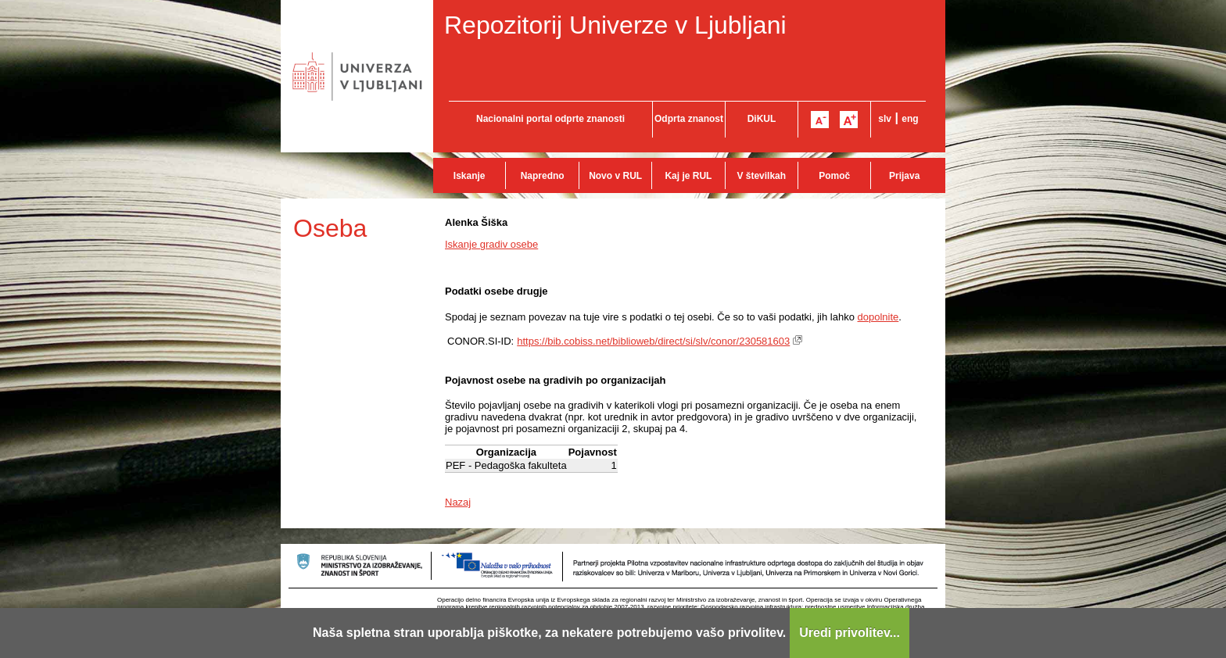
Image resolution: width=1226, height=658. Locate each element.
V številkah (761, 175)
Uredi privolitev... (849, 632)
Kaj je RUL (688, 175)
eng (910, 118)
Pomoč (834, 175)
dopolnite (878, 317)
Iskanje (469, 175)
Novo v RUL (615, 175)
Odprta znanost (688, 118)
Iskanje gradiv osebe (491, 244)
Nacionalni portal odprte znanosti (550, 118)
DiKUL (761, 118)
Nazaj (458, 502)
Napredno (543, 175)
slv (884, 118)
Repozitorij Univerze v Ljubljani (615, 25)
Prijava (904, 175)
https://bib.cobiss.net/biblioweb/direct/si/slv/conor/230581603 (653, 341)
